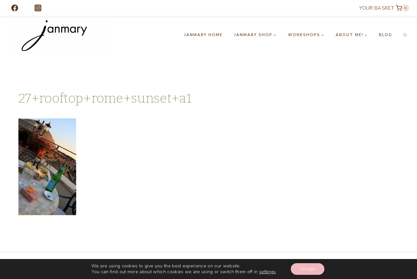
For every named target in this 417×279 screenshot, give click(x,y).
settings (267, 272)
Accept (307, 269)
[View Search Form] (405, 35)
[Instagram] (38, 8)
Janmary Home (203, 34)
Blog (385, 34)
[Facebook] (15, 8)
